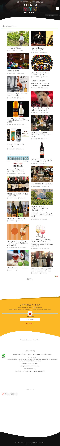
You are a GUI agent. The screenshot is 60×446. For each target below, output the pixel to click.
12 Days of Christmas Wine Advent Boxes (15, 169)
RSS (57, 275)
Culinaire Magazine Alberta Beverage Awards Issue (42, 134)
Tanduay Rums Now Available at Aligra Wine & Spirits (18, 119)
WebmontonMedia (33, 443)
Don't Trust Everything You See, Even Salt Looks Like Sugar (17, 242)
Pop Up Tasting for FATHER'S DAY (39, 48)
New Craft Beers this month (15, 145)
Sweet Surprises (38, 80)
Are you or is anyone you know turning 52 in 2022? (41, 159)
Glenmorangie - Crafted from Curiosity (17, 94)
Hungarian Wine (14, 47)
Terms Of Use (18, 442)
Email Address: (30, 316)
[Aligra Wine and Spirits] (30, 8)
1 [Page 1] (27, 278)
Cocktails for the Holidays (41, 183)
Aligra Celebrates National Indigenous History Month (39, 207)
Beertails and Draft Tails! (17, 267)
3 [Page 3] (32, 278)
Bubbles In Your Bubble (17, 217)
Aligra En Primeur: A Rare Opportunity (17, 194)
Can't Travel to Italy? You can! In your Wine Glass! (41, 269)
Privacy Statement (24, 442)
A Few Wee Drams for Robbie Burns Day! (40, 108)
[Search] (51, 15)
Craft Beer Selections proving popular (40, 73)
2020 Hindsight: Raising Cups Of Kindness (41, 240)
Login (24, 443)
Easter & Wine (13, 70)
